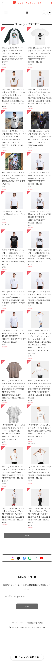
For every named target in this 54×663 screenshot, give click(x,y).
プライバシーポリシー (18, 623)
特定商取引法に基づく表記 (34, 623)
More (27, 535)
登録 (27, 607)
